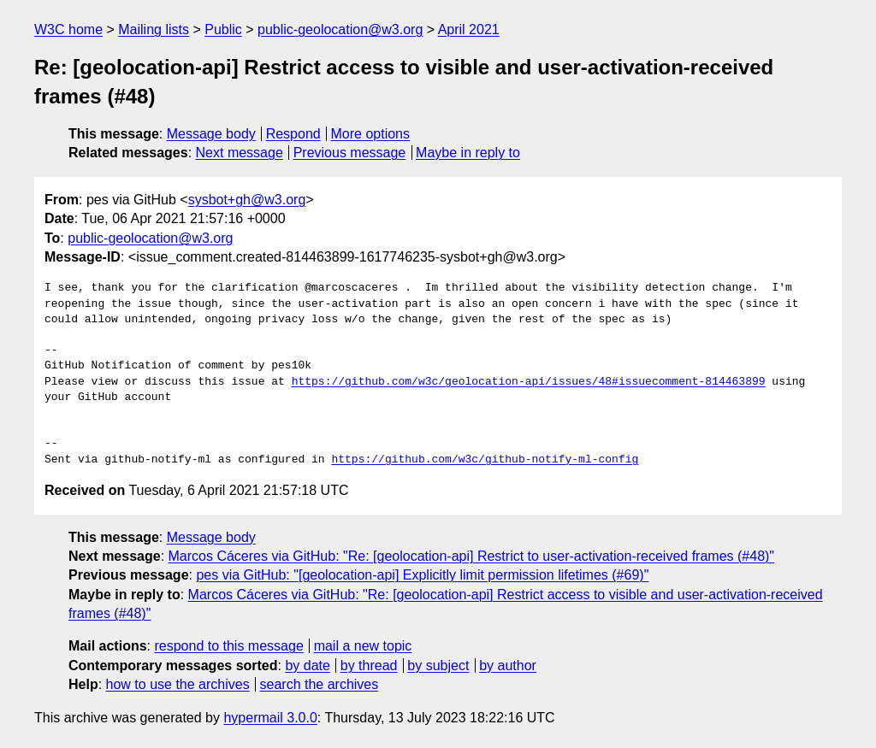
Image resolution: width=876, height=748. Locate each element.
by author (507, 665)
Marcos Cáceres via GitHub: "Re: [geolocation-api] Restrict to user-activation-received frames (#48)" (472, 556)
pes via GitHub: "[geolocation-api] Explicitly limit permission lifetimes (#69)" (422, 575)
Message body (211, 134)
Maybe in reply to (468, 152)
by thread (369, 665)
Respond (293, 134)
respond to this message (228, 646)
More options (371, 134)
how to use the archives (178, 684)
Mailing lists (153, 29)
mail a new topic (363, 646)
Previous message (349, 152)
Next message (239, 152)
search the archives (319, 684)
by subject (438, 665)
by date (307, 665)
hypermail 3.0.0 (270, 717)
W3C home (68, 29)
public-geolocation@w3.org (340, 29)
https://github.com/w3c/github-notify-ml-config (484, 460)
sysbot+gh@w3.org (247, 199)
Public (223, 29)
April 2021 (469, 29)
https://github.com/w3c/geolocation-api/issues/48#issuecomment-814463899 (529, 382)
